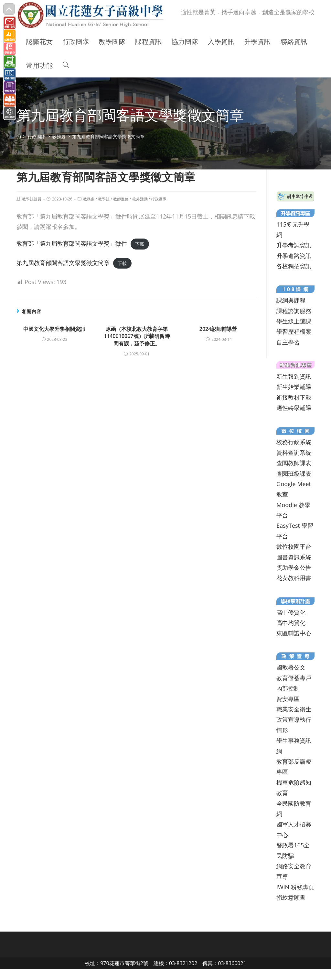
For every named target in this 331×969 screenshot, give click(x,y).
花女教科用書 (293, 578)
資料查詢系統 (293, 452)
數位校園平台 (293, 546)
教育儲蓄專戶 (293, 678)
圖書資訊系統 (293, 557)
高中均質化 (290, 623)
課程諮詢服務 (293, 311)
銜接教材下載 (293, 397)
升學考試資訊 (293, 245)
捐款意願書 (290, 897)
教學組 (104, 199)
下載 (139, 244)
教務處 (89, 199)
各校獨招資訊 (293, 266)
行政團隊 (158, 199)
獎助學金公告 (293, 567)
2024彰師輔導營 (219, 328)
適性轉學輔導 (293, 408)
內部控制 (288, 688)
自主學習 (288, 342)
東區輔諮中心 (293, 633)
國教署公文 (290, 667)
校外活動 (140, 199)
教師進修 (121, 199)
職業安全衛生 (293, 709)
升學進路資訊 (293, 256)
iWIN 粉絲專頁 (295, 887)
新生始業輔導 (293, 387)
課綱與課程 (290, 300)
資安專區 (288, 699)
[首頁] (18, 136)
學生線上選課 (293, 321)
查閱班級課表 (293, 473)
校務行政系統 (293, 442)
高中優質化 (290, 612)
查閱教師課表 (293, 463)
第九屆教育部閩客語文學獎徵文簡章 (63, 263)
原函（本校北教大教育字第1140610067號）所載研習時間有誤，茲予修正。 (136, 336)
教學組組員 (31, 199)
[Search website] (66, 65)
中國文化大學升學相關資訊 (54, 328)
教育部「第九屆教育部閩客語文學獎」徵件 (71, 243)
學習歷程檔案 (293, 331)
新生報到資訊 (293, 376)
